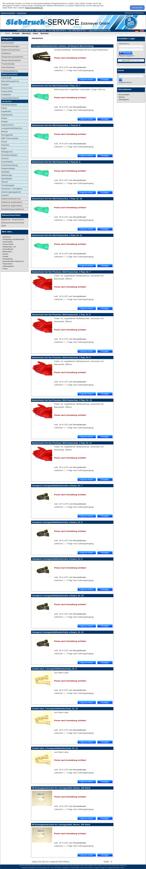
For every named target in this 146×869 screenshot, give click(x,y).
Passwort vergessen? (126, 56)
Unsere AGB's (8, 242)
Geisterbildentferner (10, 98)
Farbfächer (6, 95)
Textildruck (6, 53)
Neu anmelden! (124, 94)
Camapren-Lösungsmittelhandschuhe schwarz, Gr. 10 (57, 595)
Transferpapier (7, 185)
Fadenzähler (7, 91)
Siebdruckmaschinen (10, 50)
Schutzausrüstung (9, 165)
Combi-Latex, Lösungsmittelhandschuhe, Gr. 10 (55, 708)
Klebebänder (7, 115)
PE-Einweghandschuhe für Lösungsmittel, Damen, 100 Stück (61, 788)
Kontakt (5, 256)
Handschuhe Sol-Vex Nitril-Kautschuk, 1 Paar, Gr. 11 (57, 235)
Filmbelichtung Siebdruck (12, 209)
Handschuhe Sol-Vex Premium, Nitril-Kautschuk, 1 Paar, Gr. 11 (62, 443)
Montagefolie (7, 135)
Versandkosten (79, 67)
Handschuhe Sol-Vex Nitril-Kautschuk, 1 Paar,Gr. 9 (56, 162)
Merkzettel (44, 33)
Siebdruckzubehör (8, 13)
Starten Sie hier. (136, 60)
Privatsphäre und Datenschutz (13, 239)
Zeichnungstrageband (11, 192)
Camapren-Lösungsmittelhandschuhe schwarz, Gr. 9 (57, 559)
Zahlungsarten (124, 99)
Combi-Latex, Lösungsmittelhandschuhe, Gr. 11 (55, 748)
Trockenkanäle (8, 64)
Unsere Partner (8, 244)
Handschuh (21, 13)
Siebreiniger (6, 175)
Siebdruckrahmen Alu (11, 199)
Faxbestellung (8, 259)
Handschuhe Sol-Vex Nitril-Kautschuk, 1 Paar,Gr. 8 (56, 125)
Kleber (4, 118)
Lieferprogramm (8, 266)
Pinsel (4, 141)
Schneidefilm (7, 162)
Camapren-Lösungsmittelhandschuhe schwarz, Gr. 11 (57, 632)
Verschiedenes (8, 67)
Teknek (4, 182)
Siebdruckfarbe (8, 168)
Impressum (7, 237)
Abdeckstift (6, 78)
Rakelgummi (7, 152)
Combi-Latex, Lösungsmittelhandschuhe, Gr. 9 (54, 669)
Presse (5, 269)
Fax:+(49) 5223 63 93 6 (77, 30)
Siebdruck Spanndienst (11, 206)
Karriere (5, 254)
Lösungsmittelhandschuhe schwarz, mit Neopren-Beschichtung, (63, 46)
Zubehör (5, 195)
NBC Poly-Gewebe (9, 138)
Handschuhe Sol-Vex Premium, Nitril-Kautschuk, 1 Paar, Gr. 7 (61, 272)
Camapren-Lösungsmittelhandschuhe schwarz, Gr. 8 (57, 522)
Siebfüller (5, 172)
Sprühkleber (6, 178)
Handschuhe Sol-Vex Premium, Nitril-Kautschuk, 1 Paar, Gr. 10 (62, 400)
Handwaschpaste (9, 105)
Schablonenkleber (9, 155)
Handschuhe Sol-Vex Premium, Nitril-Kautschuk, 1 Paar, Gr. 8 (61, 314)
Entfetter (5, 84)
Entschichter (6, 88)
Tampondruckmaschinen (12, 57)
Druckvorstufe (7, 43)
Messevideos (7, 251)
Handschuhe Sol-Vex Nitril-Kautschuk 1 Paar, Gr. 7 (56, 86)
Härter (4, 108)
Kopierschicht (7, 125)
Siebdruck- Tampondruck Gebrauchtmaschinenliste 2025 (12, 222)
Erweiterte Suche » (125, 82)
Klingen (4, 121)
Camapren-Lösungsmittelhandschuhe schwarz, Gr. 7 (57, 485)
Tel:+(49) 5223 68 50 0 (57, 30)
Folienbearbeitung (9, 71)
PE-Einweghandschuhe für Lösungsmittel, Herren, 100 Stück (61, 824)
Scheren (5, 158)
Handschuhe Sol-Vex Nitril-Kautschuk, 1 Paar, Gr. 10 (57, 199)
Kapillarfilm (6, 111)
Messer (4, 131)
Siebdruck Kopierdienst (11, 202)
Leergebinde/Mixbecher (12, 128)
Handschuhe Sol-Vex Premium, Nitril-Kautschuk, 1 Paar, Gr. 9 (61, 357)
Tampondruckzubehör (11, 60)
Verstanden (137, 7)
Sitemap (122, 97)
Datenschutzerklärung (34, 8)
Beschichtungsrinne (10, 81)
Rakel (4, 148)
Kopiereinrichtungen (10, 46)
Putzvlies (5, 145)
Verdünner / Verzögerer (11, 188)
